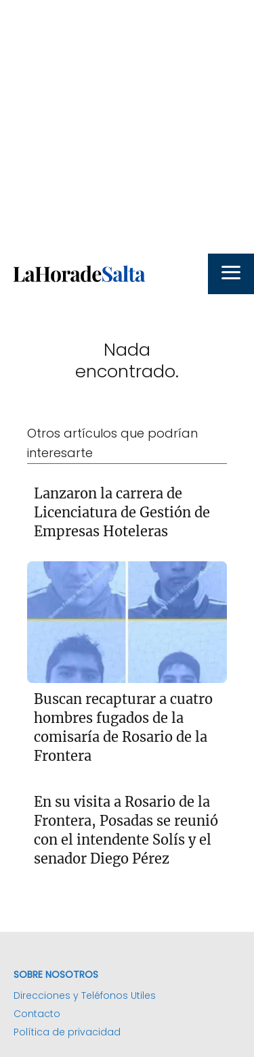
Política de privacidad (67, 1032)
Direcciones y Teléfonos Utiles (85, 995)
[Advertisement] (127, 127)
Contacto (37, 1013)
